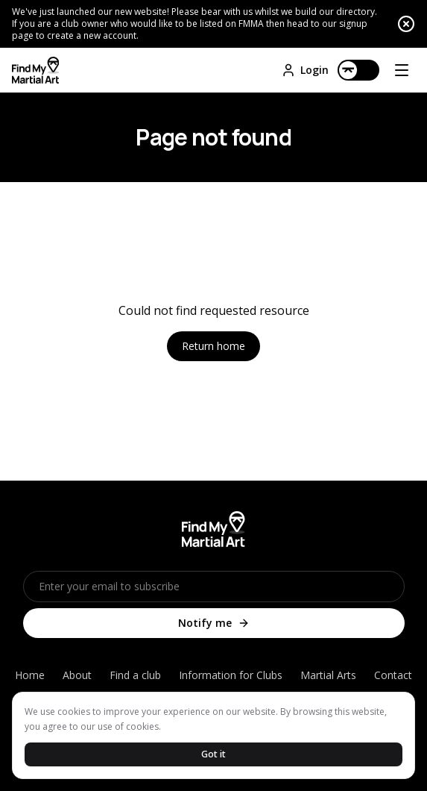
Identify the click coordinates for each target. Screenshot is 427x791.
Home (30, 675)
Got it (213, 754)
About (77, 675)
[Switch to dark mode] (358, 70)
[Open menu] (401, 70)
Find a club (135, 675)
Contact (393, 675)
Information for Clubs (230, 675)
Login (305, 70)
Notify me (214, 623)
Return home (213, 346)
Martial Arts (328, 675)
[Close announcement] (406, 24)
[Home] (35, 70)
